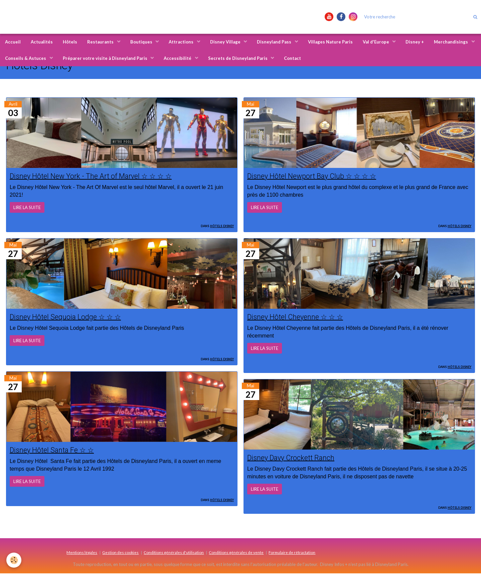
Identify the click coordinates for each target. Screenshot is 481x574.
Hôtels (70, 41)
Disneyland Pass (274, 41)
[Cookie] (14, 560)
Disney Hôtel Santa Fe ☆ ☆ (53, 450)
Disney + (415, 41)
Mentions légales (81, 553)
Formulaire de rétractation (292, 553)
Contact (292, 58)
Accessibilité (178, 58)
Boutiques (141, 41)
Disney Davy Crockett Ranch (293, 458)
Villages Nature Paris (330, 41)
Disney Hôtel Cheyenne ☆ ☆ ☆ (297, 317)
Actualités (42, 41)
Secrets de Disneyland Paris (238, 58)
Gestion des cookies (120, 553)
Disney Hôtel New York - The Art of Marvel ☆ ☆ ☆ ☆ (94, 176)
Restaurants (101, 41)
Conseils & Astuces (26, 58)
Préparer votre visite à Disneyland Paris (105, 58)
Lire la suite (27, 207)
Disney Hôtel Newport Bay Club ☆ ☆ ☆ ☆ (314, 176)
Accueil (13, 41)
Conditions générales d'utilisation (174, 553)
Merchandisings (451, 41)
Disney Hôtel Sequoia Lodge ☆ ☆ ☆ (67, 317)
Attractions (181, 41)
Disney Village (226, 41)
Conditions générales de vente (236, 553)
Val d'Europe (376, 41)
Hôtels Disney (222, 225)
